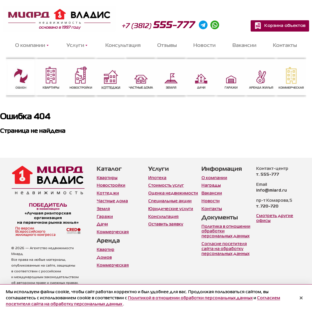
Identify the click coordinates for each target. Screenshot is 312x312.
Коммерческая (113, 232)
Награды (211, 185)
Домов (104, 257)
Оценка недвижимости (173, 193)
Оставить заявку (165, 224)
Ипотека (157, 178)
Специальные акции (170, 201)
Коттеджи (108, 193)
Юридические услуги (170, 209)
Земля (103, 209)
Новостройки (111, 185)
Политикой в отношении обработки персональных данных (190, 298)
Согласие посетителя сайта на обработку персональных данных (225, 249)
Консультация (123, 45)
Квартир (105, 250)
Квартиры (107, 178)
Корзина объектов (285, 26)
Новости (204, 45)
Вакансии (244, 45)
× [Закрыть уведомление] (301, 298)
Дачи (102, 224)
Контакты (285, 45)
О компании (214, 178)
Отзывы (167, 45)
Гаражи (105, 217)
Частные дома (112, 201)
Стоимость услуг (166, 185)
